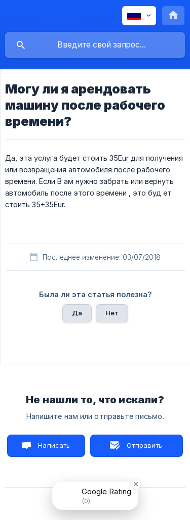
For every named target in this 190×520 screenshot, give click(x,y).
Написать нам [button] (54, 449)
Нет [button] (112, 313)
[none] (139, 15)
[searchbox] (95, 45)
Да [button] (77, 313)
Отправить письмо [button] (143, 449)
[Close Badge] (136, 484)
